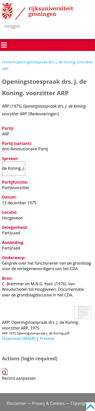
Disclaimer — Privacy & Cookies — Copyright (47, 403)
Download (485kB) (19, 338)
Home (7, 62)
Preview (47, 338)
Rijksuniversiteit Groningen (37, 11)
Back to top (90, 406)
